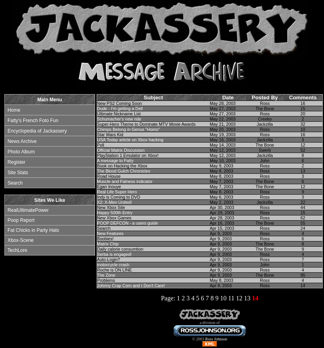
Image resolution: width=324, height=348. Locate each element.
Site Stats (18, 172)
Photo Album (21, 152)
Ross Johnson (216, 339)
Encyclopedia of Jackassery (37, 131)
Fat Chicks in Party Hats (33, 230)
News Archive (22, 141)
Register (17, 162)
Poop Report (21, 220)
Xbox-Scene (21, 240)
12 (239, 298)
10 (223, 298)
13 (247, 298)
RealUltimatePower (28, 210)
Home (14, 110)
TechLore (17, 250)
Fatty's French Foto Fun (33, 120)
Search (15, 183)
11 (231, 298)
